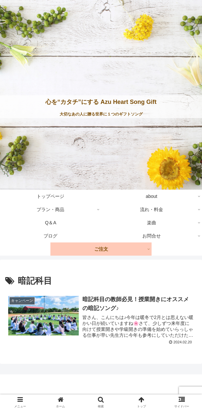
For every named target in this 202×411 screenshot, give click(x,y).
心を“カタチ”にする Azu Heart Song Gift (101, 102)
